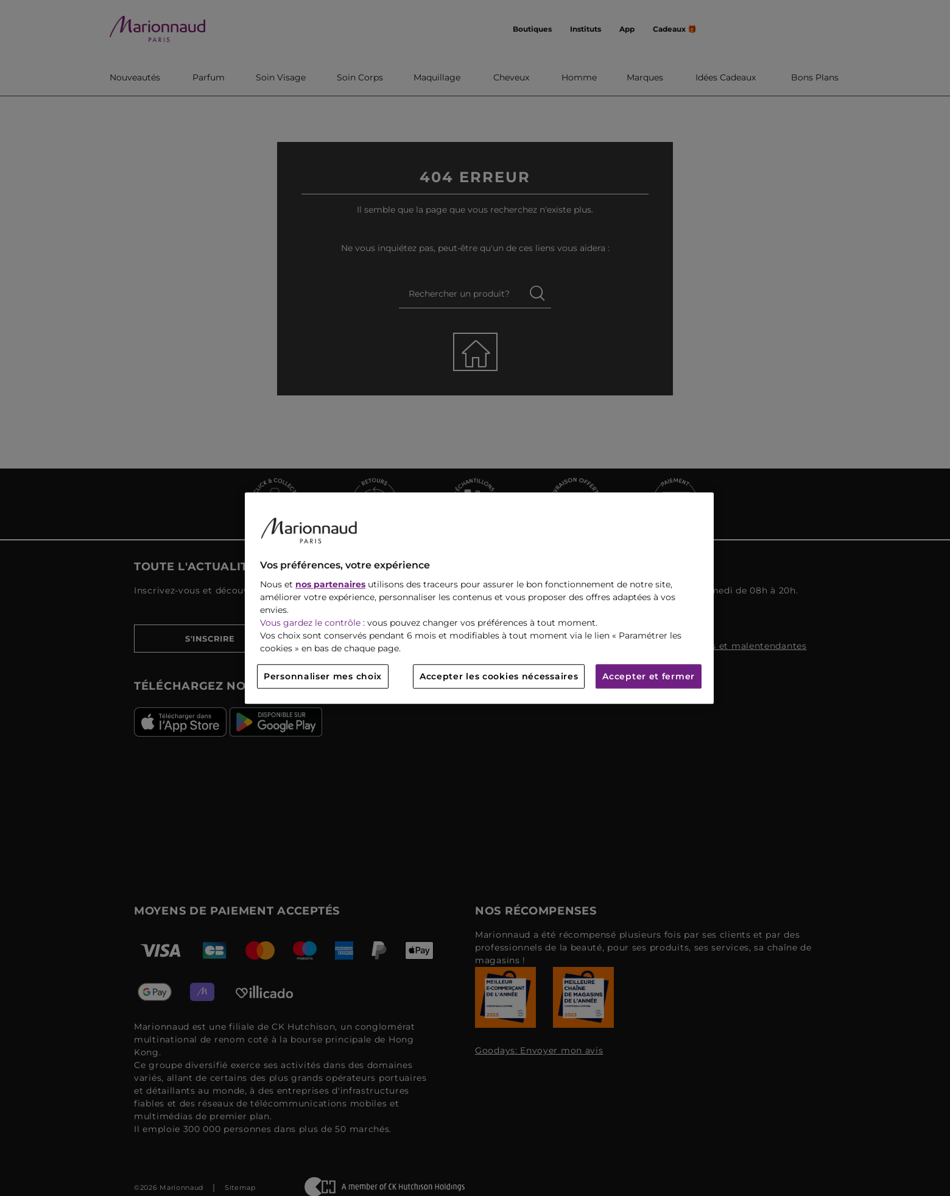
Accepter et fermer (648, 676)
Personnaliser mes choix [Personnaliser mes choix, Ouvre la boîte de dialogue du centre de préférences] (323, 676)
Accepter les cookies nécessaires (499, 676)
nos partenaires (330, 584)
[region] (479, 598)
